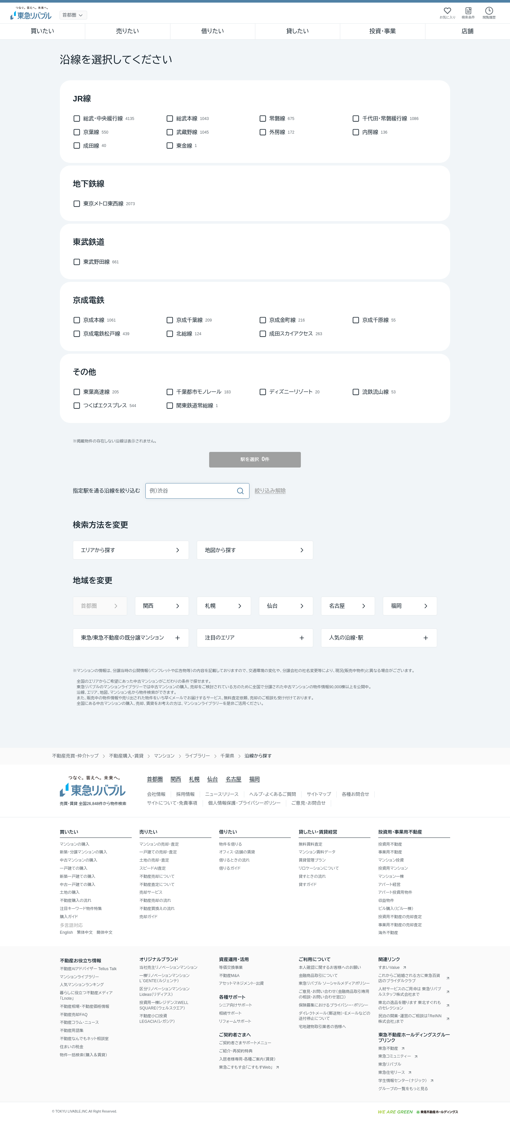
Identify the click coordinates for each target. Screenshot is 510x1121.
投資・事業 (382, 31)
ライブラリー (197, 755)
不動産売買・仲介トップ (75, 755)
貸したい (297, 31)
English (66, 932)
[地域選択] (73, 15)
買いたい (42, 31)
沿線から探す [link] (258, 755)
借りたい (212, 31)
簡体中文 (105, 932)
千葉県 (228, 755)
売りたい (127, 31)
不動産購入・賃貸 (126, 755)
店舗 (468, 31)
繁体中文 (85, 932)
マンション (164, 755)
